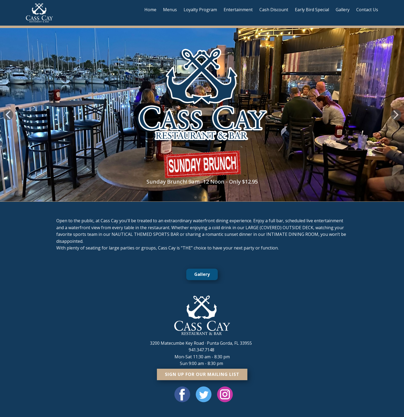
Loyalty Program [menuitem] (200, 10)
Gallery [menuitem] (343, 10)
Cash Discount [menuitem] (273, 10)
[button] (8, 114)
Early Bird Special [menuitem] (312, 10)
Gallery (202, 274)
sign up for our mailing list (202, 374)
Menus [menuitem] (170, 10)
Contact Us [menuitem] (367, 10)
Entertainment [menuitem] (238, 10)
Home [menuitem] (150, 10)
